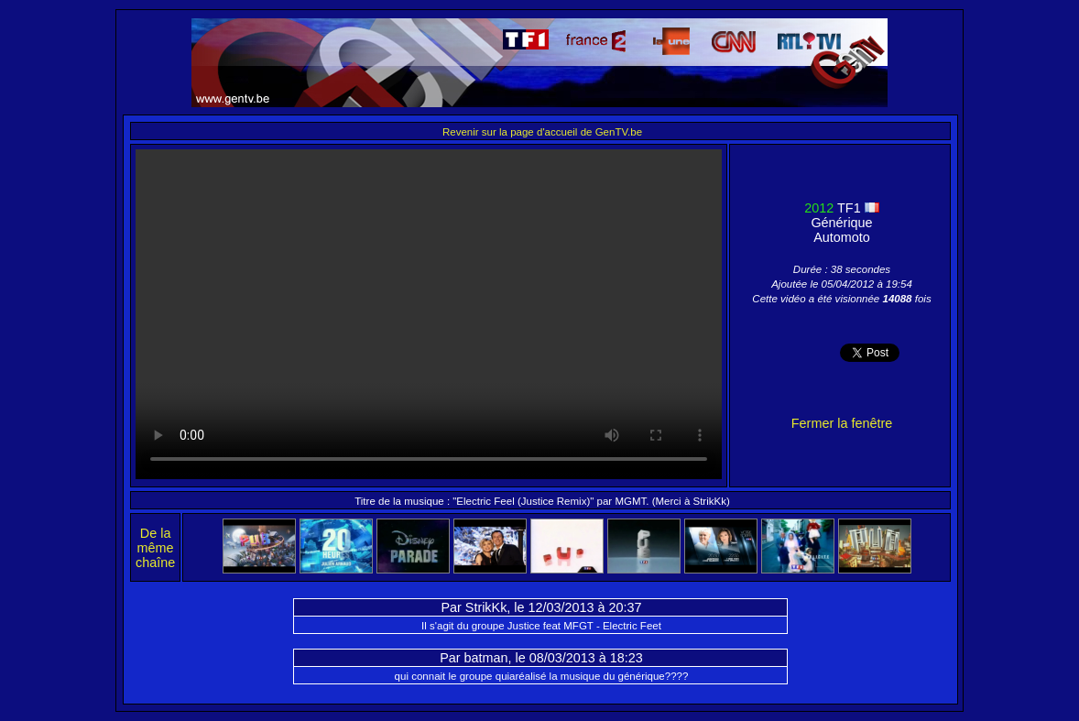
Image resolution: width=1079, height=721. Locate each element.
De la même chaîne (155, 548)
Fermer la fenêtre (841, 423)
